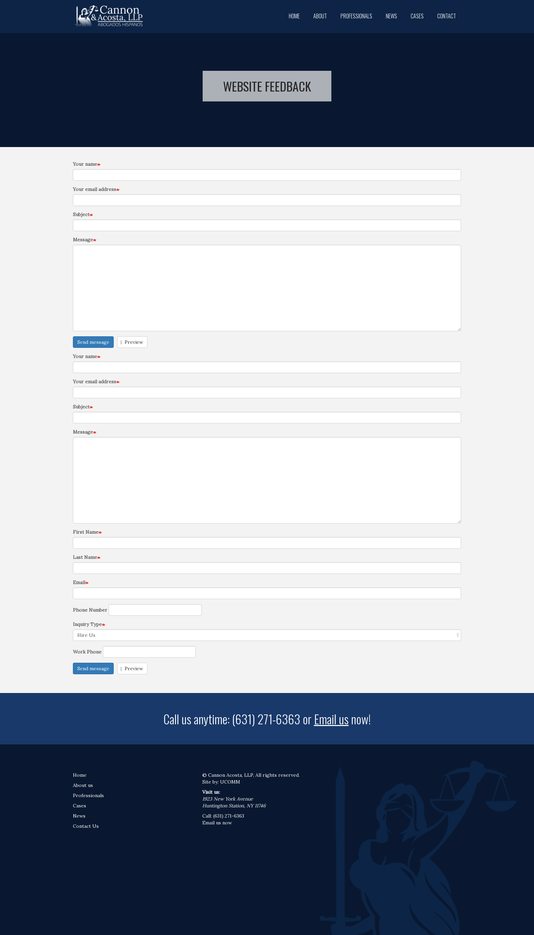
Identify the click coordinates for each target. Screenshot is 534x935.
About (320, 16)
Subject (81, 214)
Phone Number (90, 610)
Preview (132, 342)
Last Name (85, 557)
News (391, 16)
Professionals (356, 16)
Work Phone (87, 652)
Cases (417, 16)
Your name (85, 164)
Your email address (94, 189)
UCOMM (230, 782)
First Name (85, 532)
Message (83, 240)
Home (294, 16)
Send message (93, 342)
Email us (331, 719)
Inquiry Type (87, 624)
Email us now (217, 823)
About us (83, 785)
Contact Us (86, 826)
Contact (446, 16)
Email (79, 582)
